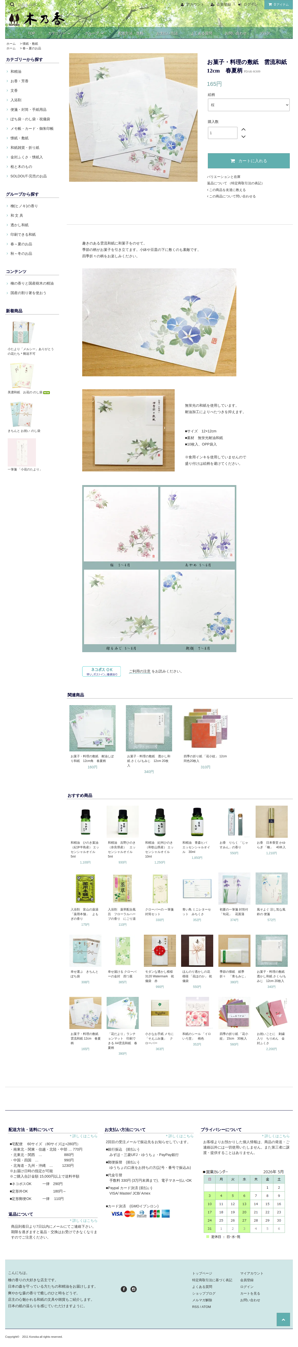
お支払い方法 (167, 33)
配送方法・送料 (130, 33)
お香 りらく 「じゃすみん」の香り (234, 845)
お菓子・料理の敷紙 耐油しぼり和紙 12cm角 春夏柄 (92, 758)
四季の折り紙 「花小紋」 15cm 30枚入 (234, 1036)
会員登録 (224, 4)
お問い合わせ (236, 33)
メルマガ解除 (202, 1300)
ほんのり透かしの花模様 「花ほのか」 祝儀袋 (197, 976)
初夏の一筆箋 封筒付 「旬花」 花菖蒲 (234, 912)
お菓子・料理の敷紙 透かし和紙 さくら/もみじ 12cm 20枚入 (148, 760)
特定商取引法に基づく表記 (212, 1280)
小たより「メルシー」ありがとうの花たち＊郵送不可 (31, 351)
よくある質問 (201, 33)
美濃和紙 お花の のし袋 (29, 392)
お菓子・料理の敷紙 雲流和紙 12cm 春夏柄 (86, 1038)
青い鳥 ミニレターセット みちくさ (196, 912)
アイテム (277, 4)
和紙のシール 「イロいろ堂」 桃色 (196, 1036)
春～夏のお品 (32, 48)
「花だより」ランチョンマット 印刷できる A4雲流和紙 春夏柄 (122, 1041)
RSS (195, 1307)
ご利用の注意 (140, 671)
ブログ (264, 33)
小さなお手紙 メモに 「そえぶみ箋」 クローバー (159, 1038)
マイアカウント (252, 1273)
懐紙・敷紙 (30, 43)
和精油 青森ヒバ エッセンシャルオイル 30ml (196, 847)
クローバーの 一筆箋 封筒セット (160, 912)
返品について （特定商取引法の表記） (236, 183)
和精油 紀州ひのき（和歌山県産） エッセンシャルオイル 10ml (159, 849)
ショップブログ (204, 1293)
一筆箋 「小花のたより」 (25, 469)
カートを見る (250, 1293)
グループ (95, 33)
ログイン (251, 4)
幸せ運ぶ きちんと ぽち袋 (84, 974)
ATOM (206, 1307)
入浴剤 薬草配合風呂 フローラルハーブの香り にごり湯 (122, 914)
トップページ (202, 1273)
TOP (31, 33)
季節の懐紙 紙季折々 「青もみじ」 (233, 974)
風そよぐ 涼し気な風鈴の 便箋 (271, 912)
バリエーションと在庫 (223, 177)
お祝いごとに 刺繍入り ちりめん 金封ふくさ (271, 1038)
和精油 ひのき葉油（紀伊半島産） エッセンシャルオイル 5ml (85, 849)
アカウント (195, 4)
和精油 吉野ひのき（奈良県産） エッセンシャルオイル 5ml (122, 849)
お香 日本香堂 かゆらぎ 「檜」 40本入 (271, 845)
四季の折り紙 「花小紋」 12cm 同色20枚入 (206, 758)
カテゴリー (60, 33)
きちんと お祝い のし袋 (24, 431)
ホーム (11, 43)
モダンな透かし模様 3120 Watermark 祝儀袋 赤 (160, 976)
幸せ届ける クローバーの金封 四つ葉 (122, 974)
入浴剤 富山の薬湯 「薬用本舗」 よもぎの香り (84, 914)
